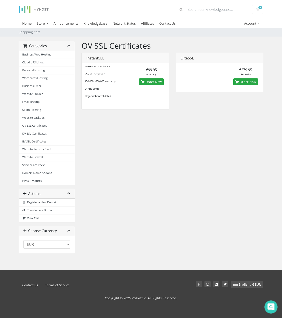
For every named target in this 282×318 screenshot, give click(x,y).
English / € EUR (247, 284)
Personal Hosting (33, 70)
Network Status (124, 23)
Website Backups (33, 118)
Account (250, 23)
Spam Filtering (31, 110)
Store (41, 23)
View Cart (30, 218)
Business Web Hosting (36, 54)
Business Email (31, 86)
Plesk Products (32, 181)
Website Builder (32, 94)
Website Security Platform (39, 149)
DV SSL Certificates (34, 133)
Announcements (66, 23)
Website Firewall (32, 157)
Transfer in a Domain (38, 210)
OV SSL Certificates (34, 126)
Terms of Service (57, 285)
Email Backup (31, 102)
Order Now (151, 82)
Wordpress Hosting (35, 78)
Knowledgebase (95, 23)
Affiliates (147, 23)
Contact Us (167, 23)
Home (27, 23)
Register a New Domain (40, 202)
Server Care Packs (33, 165)
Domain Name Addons (37, 173)
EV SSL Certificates (34, 141)
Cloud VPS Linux (33, 62)
